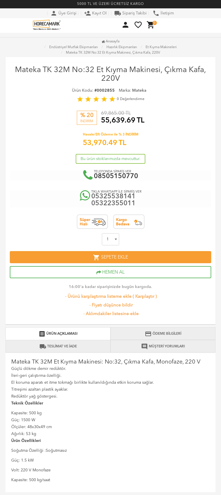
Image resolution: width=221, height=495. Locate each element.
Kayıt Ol (95, 13)
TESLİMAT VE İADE (58, 346)
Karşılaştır (144, 297)
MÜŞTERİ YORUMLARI (163, 346)
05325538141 (113, 196)
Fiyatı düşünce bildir (110, 305)
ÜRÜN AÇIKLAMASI (58, 334)
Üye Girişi (63, 13)
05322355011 (113, 203)
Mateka (139, 91)
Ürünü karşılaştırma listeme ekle (98, 297)
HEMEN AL (110, 272)
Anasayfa (110, 41)
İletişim (163, 13)
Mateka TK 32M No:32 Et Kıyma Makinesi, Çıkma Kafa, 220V (113, 52)
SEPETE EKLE (110, 257)
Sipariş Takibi (130, 13)
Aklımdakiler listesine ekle (110, 314)
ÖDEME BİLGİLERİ (163, 334)
